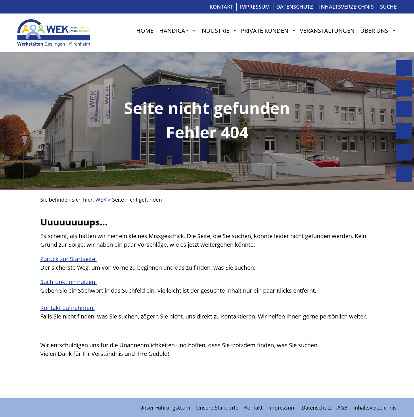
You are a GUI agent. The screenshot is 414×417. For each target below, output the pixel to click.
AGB (342, 407)
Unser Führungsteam (164, 407)
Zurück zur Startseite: (68, 259)
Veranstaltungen (327, 30)
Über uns (374, 30)
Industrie (214, 30)
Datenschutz (294, 6)
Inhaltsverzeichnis (346, 6)
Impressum (254, 6)
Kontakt (221, 6)
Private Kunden (264, 30)
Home (145, 30)
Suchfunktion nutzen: (68, 282)
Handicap (174, 30)
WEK (100, 199)
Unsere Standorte (217, 407)
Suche (388, 6)
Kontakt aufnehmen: (67, 308)
